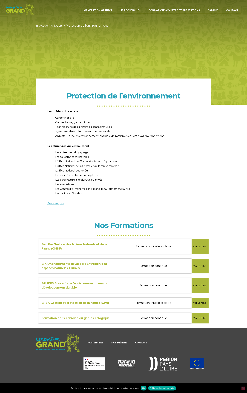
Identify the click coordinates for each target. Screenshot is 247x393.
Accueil (44, 25)
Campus (213, 11)
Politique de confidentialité (162, 388)
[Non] (243, 388)
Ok (143, 388)
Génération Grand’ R (98, 11)
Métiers (57, 25)
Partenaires (95, 342)
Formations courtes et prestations (174, 11)
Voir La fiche (199, 246)
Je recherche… (131, 11)
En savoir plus (55, 203)
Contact (232, 11)
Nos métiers (119, 342)
